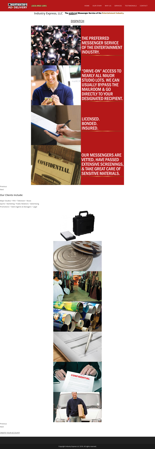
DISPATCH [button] (77, 21)
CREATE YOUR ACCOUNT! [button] (10, 433)
